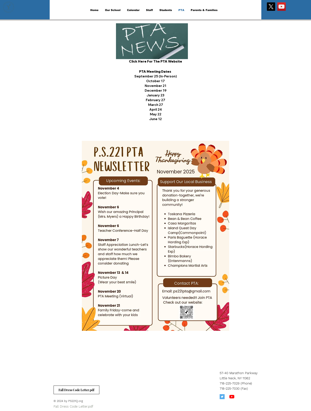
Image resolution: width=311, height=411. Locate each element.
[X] (271, 6)
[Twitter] (222, 396)
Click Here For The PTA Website (155, 61)
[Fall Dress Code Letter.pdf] (76, 390)
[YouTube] (281, 6)
